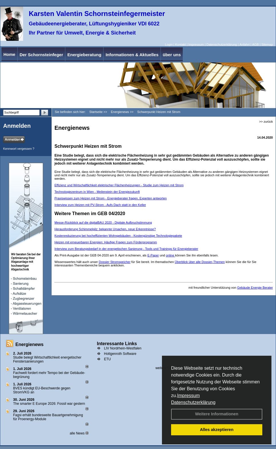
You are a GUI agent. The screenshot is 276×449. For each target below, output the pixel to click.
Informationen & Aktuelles (131, 54)
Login (168, 44)
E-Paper (153, 255)
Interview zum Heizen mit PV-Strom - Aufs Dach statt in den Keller (100, 205)
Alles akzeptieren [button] (217, 429)
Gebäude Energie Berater (255, 287)
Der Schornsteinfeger (41, 54)
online (170, 255)
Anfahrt (244, 44)
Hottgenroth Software (120, 354)
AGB (255, 44)
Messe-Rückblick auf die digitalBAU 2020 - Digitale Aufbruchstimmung (103, 222)
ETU (107, 359)
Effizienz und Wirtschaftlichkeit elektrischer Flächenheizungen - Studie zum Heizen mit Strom (119, 185)
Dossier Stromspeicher (114, 262)
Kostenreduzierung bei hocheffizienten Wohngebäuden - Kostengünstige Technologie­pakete (118, 235)
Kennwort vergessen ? (18, 148)
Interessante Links (117, 343)
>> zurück (266, 121)
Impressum (188, 395)
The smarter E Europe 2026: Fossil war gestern (49, 404)
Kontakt (180, 44)
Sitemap (267, 44)
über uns (172, 54)
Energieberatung (84, 54)
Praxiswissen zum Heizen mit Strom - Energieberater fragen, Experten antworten (110, 198)
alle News (79, 433)
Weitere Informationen (216, 414)
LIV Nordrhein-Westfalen (122, 348)
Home (9, 54)
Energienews (29, 344)
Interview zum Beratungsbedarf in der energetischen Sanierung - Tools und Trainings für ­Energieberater (126, 248)
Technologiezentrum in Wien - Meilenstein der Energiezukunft (97, 191)
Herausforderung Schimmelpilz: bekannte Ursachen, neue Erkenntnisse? (105, 229)
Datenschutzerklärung (193, 402)
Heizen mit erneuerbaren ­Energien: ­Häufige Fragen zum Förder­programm (105, 242)
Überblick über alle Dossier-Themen (200, 262)
